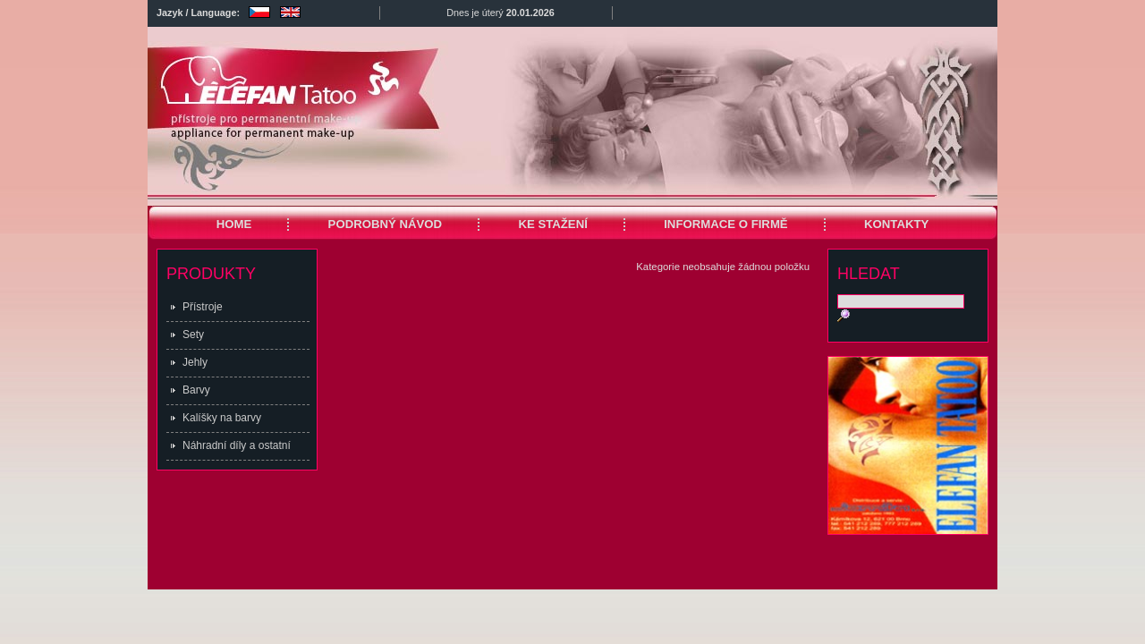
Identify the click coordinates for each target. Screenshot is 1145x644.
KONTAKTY (896, 224)
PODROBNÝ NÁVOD (385, 224)
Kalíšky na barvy (221, 417)
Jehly (195, 362)
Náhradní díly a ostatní (236, 445)
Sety (193, 334)
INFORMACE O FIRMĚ (725, 224)
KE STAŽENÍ (552, 224)
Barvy (196, 390)
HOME (234, 224)
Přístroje (202, 307)
